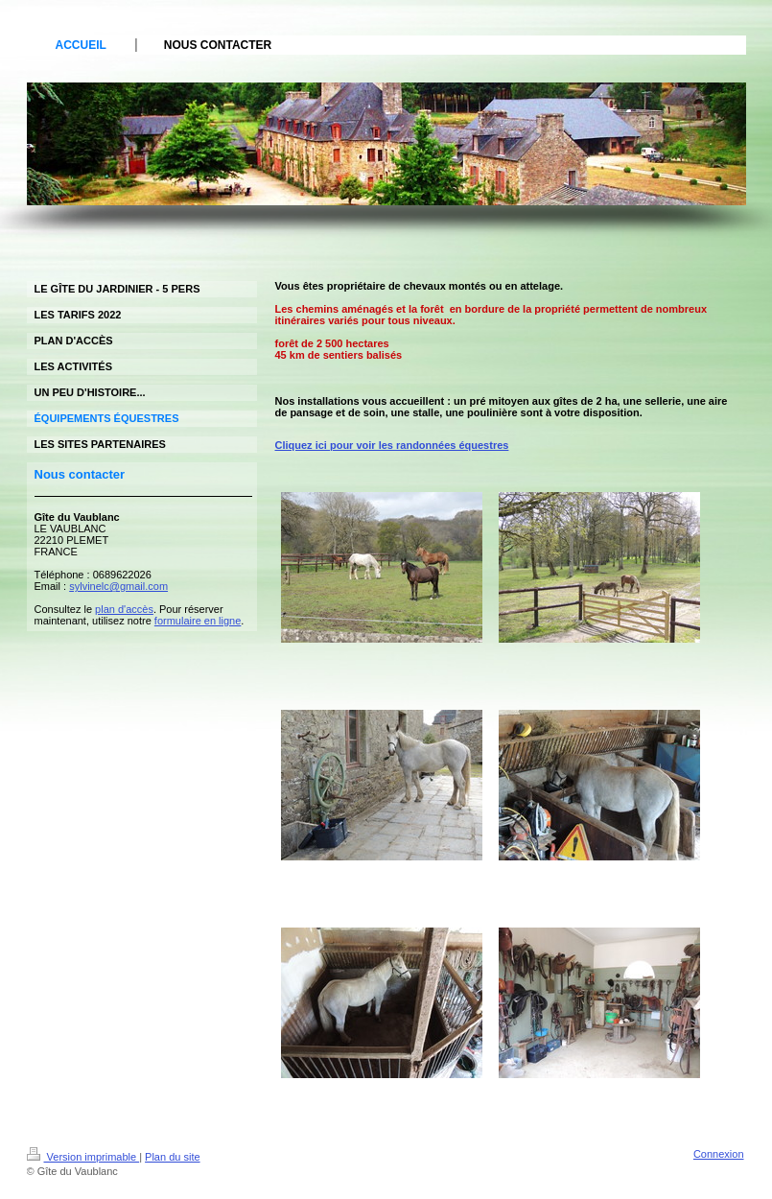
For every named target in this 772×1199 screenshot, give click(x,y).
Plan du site (172, 1157)
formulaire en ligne (198, 620)
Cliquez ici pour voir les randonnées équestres (392, 445)
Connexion (718, 1154)
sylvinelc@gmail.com (118, 586)
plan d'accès (124, 609)
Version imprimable (83, 1157)
